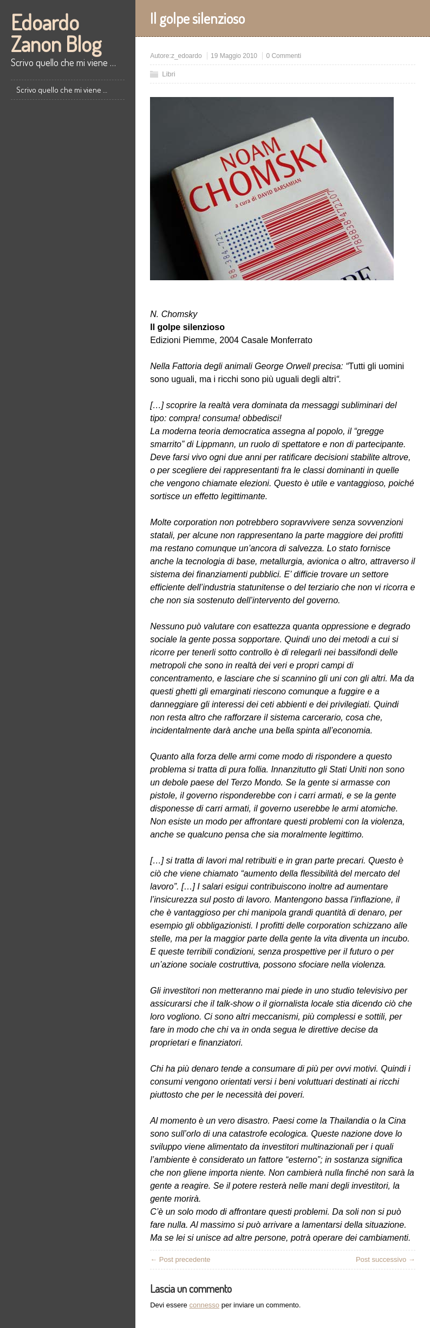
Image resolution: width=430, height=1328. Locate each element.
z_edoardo (186, 56)
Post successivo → (385, 1259)
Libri (168, 74)
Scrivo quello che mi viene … (61, 90)
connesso (204, 1305)
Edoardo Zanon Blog (56, 32)
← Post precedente (180, 1259)
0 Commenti (283, 56)
